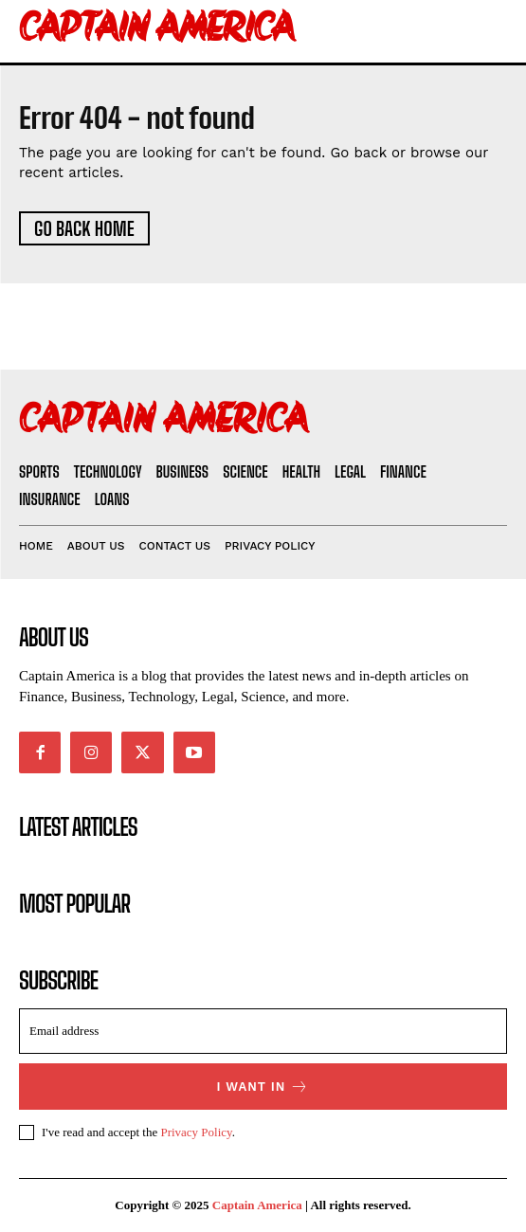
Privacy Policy (195, 1132)
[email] (263, 1031)
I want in (263, 1087)
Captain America (257, 1205)
